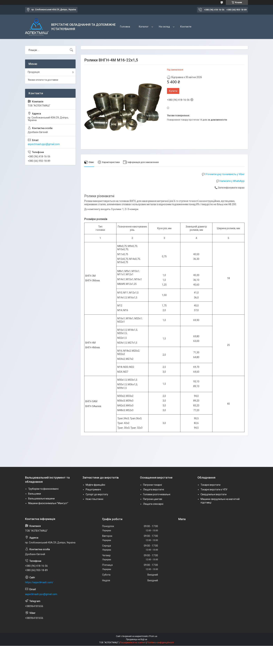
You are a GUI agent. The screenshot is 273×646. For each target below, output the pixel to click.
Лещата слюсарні (153, 504)
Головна (125, 26)
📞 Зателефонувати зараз (229, 187)
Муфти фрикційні (95, 484)
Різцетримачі (93, 489)
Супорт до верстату (97, 494)
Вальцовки (34, 493)
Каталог (144, 26)
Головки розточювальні (156, 494)
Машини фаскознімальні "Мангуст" (48, 503)
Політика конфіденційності (160, 642)
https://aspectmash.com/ (39, 582)
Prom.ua (153, 636)
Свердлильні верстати (214, 494)
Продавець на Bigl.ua (136, 639)
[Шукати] (71, 50)
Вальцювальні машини (41, 498)
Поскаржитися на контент (133, 642)
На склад (164, 26)
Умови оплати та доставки (43, 79)
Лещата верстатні (153, 489)
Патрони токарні (152, 484)
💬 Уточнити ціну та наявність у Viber (223, 174)
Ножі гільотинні (94, 499)
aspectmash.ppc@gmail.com (44, 144)
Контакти (185, 26)
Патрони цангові (152, 499)
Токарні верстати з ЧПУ (214, 489)
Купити (173, 91)
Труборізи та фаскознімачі (43, 489)
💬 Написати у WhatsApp (230, 181)
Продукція (34, 72)
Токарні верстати (210, 484)
